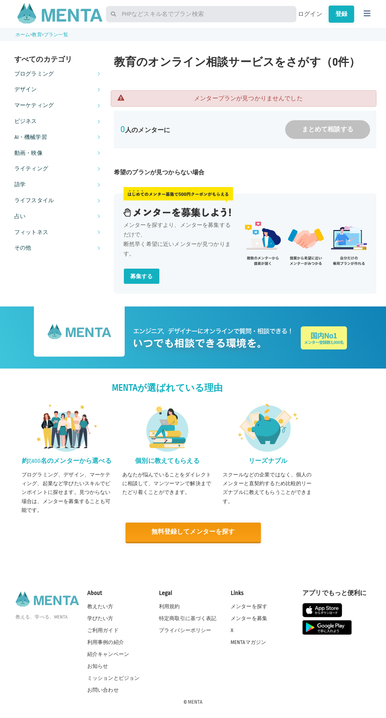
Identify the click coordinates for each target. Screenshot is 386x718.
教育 (36, 34)
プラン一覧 (56, 34)
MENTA (195, 701)
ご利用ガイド (103, 629)
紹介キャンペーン (108, 654)
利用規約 (169, 606)
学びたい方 (100, 617)
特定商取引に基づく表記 (188, 617)
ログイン (310, 14)
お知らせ (97, 666)
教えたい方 (100, 606)
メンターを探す (249, 606)
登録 (341, 14)
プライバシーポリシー (185, 629)
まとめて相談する (327, 129)
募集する (141, 276)
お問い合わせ (103, 690)
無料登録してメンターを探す (193, 532)
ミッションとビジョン (113, 678)
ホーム (23, 34)
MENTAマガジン (248, 641)
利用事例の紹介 (105, 641)
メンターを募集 (249, 617)
